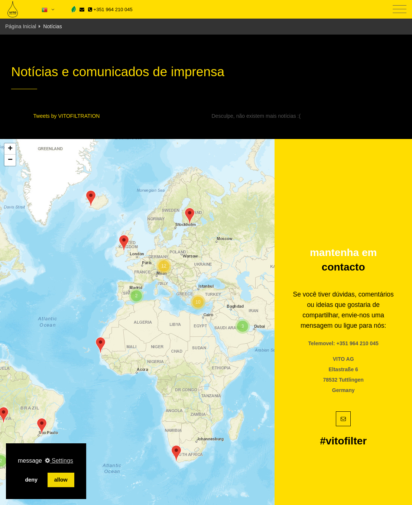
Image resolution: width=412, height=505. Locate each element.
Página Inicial (20, 26)
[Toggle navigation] (399, 9)
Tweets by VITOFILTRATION (66, 116)
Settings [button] (59, 460)
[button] (42, 426)
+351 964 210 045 (110, 9)
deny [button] (31, 480)
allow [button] (61, 480)
